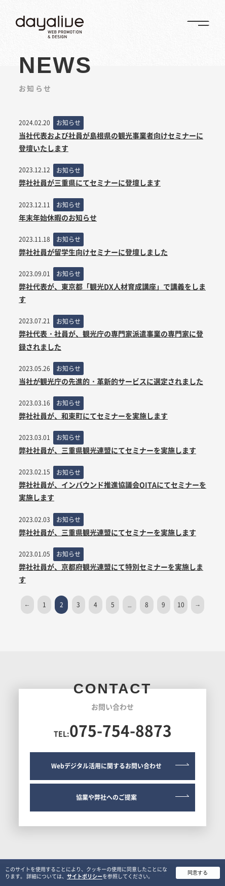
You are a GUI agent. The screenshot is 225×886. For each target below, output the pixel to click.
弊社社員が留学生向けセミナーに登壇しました (93, 252)
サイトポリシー (84, 878)
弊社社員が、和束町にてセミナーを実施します (93, 416)
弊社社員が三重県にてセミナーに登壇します (90, 182)
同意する (198, 874)
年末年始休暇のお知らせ (58, 217)
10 (180, 604)
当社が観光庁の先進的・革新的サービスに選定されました (111, 381)
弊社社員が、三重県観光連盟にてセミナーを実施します (107, 450)
